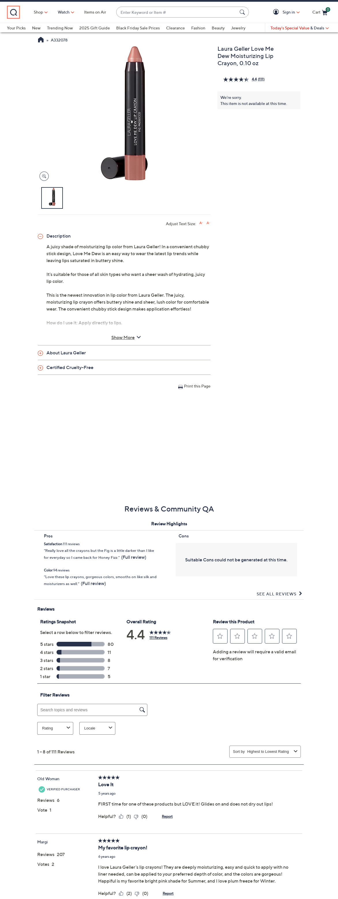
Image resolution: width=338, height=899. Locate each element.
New (36, 27)
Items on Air (95, 12)
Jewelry (238, 27)
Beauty (218, 27)
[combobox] (177, 12)
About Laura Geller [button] (66, 353)
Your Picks (16, 27)
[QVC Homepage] (41, 40)
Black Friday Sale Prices (138, 27)
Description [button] (58, 236)
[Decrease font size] (208, 223)
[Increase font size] (201, 223)
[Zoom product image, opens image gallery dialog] (43, 176)
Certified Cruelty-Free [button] (69, 367)
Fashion (198, 27)
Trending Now (60, 27)
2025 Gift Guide (94, 27)
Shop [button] (38, 12)
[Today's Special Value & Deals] (300, 28)
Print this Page (197, 385)
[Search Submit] (243, 12)
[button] (277, 12)
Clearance (175, 27)
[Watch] (63, 12)
